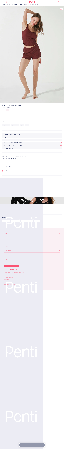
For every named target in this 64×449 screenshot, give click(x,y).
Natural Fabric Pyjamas (26, 220)
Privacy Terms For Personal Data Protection (14, 272)
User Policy (6, 279)
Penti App (6, 254)
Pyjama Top (36, 220)
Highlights (7, 237)
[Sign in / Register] (58, 2)
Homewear (14, 4)
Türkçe (6, 259)
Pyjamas (20, 4)
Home (4, 4)
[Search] (6, 2)
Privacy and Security (8, 277)
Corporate (6, 242)
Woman (8, 4)
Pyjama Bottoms (6, 220)
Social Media (7, 250)
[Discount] (9, 2)
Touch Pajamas (15, 220)
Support (6, 246)
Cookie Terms (7, 274)
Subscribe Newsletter (12, 265)
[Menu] (2, 2)
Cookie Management (8, 282)
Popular (6, 233)
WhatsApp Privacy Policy (9, 284)
